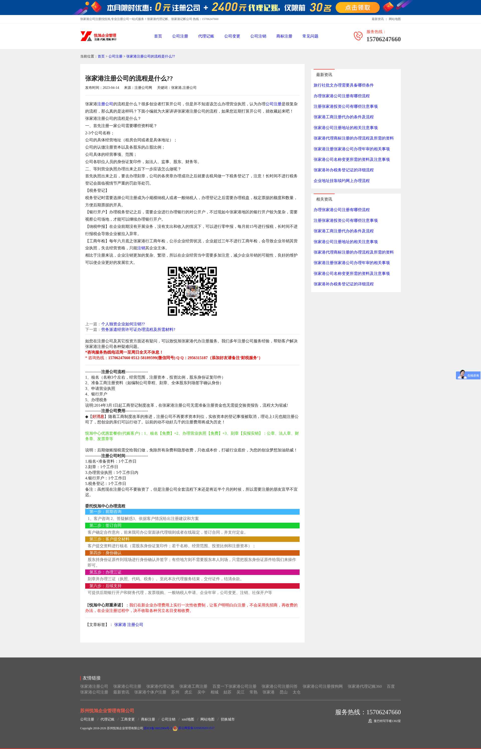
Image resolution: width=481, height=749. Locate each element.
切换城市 (228, 719)
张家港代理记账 (160, 686)
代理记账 (206, 36)
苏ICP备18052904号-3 (158, 728)
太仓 (297, 692)
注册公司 (105, 104)
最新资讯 (378, 19)
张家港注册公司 (94, 686)
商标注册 (284, 36)
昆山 (284, 692)
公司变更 (232, 36)
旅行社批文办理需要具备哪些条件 (344, 85)
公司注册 (180, 36)
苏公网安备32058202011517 (193, 728)
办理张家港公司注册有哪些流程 (342, 96)
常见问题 (310, 36)
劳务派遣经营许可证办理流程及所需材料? (138, 329)
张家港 (120, 624)
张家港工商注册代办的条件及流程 (344, 117)
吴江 (240, 692)
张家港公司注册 (127, 686)
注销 (141, 248)
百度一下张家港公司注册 (234, 686)
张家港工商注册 (193, 686)
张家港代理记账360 (365, 686)
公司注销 (258, 36)
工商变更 (128, 719)
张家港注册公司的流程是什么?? (150, 56)
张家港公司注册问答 (280, 686)
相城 (214, 692)
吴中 (201, 692)
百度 (391, 686)
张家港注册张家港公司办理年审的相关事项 (352, 149)
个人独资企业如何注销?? (123, 324)
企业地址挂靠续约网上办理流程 (342, 181)
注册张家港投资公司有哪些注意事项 (346, 106)
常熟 (254, 692)
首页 (158, 36)
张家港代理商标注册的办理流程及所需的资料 (354, 138)
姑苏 (227, 692)
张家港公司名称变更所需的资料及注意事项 (352, 159)
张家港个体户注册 (150, 692)
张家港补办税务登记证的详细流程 (344, 170)
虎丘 (188, 692)
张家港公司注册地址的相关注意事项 (346, 128)
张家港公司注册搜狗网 (323, 686)
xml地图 (188, 719)
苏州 (175, 692)
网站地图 (395, 19)
